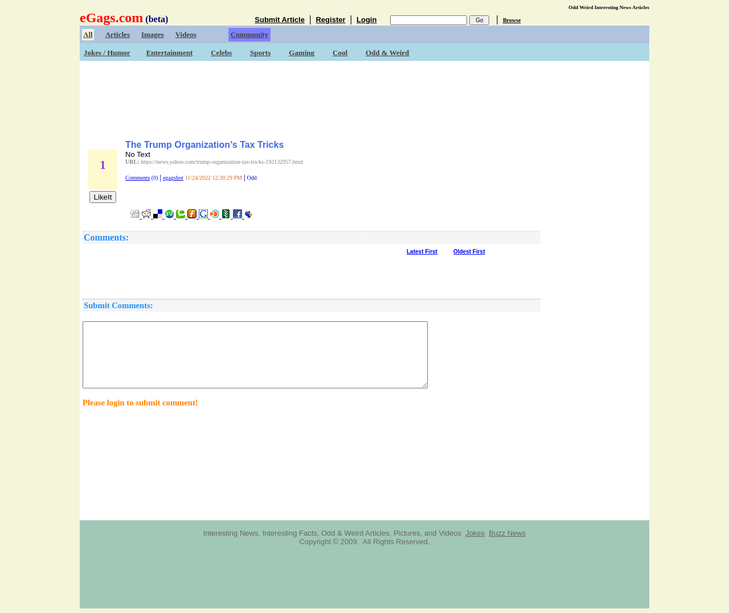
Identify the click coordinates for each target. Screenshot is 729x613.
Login (366, 19)
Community (249, 34)
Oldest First (469, 251)
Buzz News (507, 533)
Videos (185, 34)
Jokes (475, 533)
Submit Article (280, 19)
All (88, 34)
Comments (137, 178)
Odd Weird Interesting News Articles (608, 7)
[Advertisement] (364, 96)
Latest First (422, 251)
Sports (260, 52)
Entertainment (169, 52)
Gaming (301, 52)
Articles (117, 34)
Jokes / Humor (107, 52)
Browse (512, 20)
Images (152, 34)
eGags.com (111, 17)
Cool (340, 52)
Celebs (221, 52)
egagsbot (173, 178)
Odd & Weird (387, 52)
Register (330, 19)
